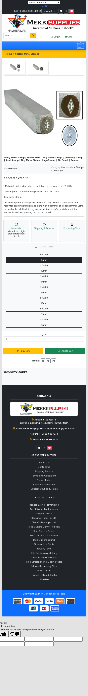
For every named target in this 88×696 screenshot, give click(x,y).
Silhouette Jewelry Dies (44, 566)
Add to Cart (65, 350)
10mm (44, 259)
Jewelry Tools (44, 548)
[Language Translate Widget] (44, 2)
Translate (50, 5)
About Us (44, 462)
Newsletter (50, 11)
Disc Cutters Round (44, 539)
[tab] (15, 67)
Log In (55, 36)
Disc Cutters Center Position (44, 526)
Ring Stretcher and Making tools (44, 561)
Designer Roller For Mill (44, 518)
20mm (44, 313)
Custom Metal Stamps (27, 53)
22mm (44, 324)
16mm (44, 292)
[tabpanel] (44, 116)
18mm (44, 303)
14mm (44, 281)
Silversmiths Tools (44, 544)
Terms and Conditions (44, 475)
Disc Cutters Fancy (44, 531)
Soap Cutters (44, 570)
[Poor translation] (14, 634)
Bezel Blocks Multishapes (44, 509)
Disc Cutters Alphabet (44, 522)
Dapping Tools (44, 513)
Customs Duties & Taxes (44, 488)
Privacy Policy (44, 480)
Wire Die (44, 579)
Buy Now (23, 350)
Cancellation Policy (44, 484)
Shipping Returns (44, 471)
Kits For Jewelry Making (44, 553)
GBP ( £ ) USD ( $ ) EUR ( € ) (27, 10)
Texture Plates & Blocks (44, 575)
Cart (68, 36)
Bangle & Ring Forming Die (44, 504)
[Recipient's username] (16, 35)
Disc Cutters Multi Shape (44, 535)
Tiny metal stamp (13, 196)
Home (9, 53)
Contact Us (44, 467)
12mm (44, 270)
